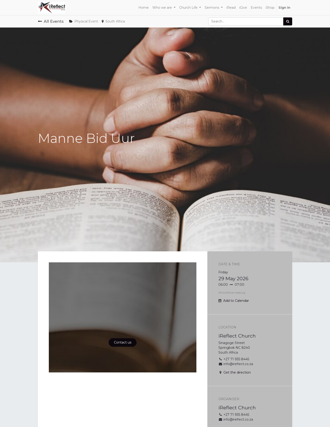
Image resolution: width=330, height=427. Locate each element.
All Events (51, 21)
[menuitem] (144, 7)
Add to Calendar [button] (236, 301)
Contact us (122, 342)
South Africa (113, 21)
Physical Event (83, 21)
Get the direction (237, 372)
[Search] (287, 21)
